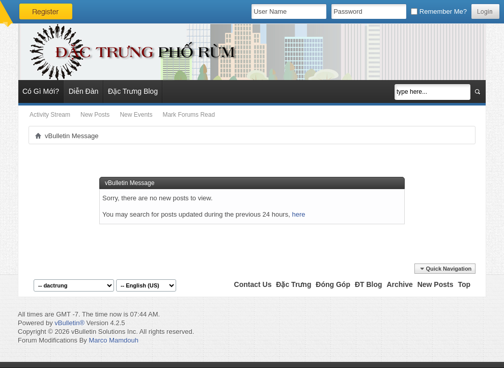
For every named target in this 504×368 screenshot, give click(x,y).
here (298, 214)
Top (464, 284)
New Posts (94, 114)
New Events (136, 114)
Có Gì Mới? (40, 91)
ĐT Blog (368, 284)
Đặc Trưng (293, 284)
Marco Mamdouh (113, 340)
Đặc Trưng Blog (133, 91)
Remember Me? (439, 11)
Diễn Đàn (84, 91)
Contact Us (253, 284)
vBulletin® (69, 323)
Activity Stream (50, 114)
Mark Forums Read (188, 114)
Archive (399, 284)
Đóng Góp (333, 284)
